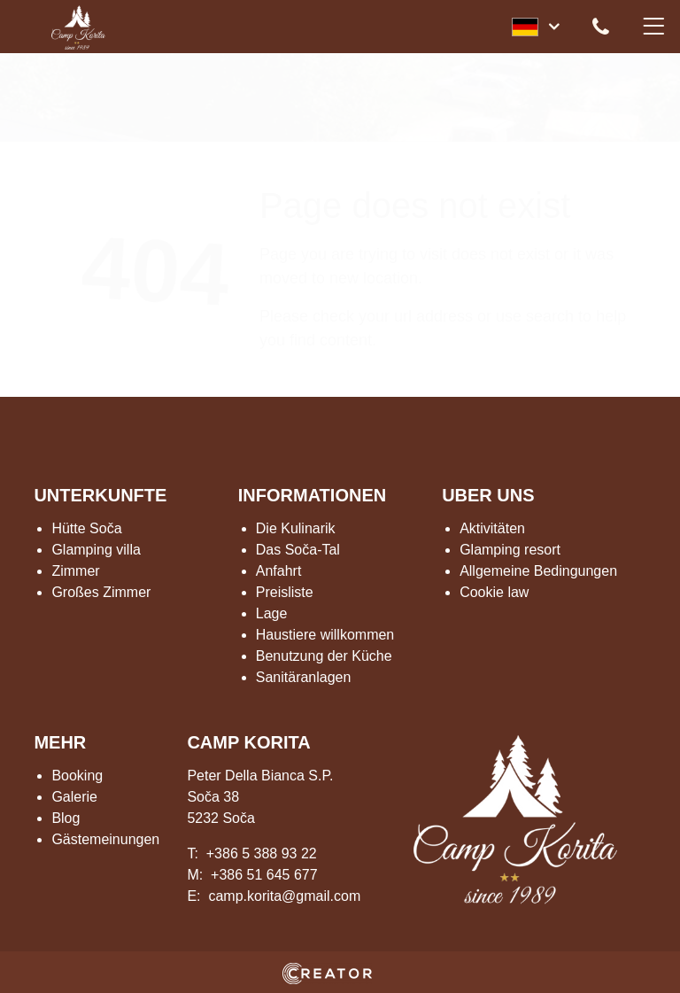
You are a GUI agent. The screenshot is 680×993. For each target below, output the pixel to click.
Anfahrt (279, 570)
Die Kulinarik (296, 528)
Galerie (74, 796)
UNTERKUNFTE (100, 495)
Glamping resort (510, 549)
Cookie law (494, 592)
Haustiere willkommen (325, 634)
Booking (77, 775)
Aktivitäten (492, 528)
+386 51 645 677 (264, 874)
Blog (65, 818)
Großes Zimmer (101, 592)
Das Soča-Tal (298, 549)
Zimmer (75, 570)
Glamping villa (95, 549)
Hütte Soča (86, 528)
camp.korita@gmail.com (284, 896)
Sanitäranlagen (304, 677)
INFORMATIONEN (312, 495)
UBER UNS (488, 495)
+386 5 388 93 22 (261, 853)
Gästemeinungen (105, 839)
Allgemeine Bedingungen (538, 570)
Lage (272, 613)
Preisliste (284, 592)
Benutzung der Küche (324, 655)
